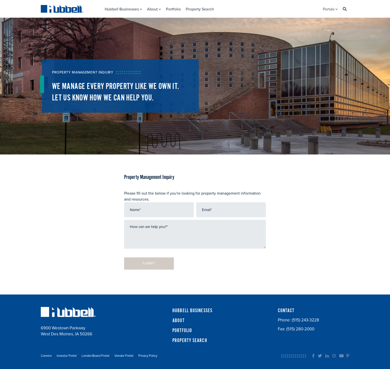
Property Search (200, 9)
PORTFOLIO (182, 330)
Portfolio (173, 9)
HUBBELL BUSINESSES (192, 310)
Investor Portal (67, 356)
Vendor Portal (123, 356)
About (154, 9)
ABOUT (178, 320)
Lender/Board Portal (95, 356)
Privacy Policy (147, 356)
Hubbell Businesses (123, 9)
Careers (46, 356)
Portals (330, 9)
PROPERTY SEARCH (189, 340)
